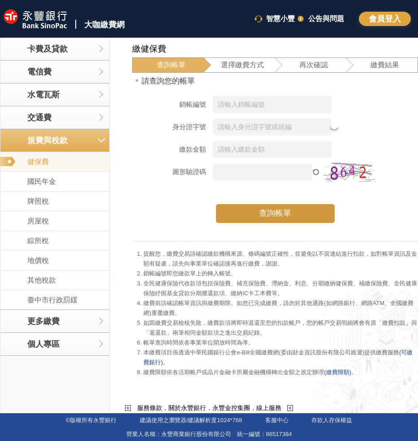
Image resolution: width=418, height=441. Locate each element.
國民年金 (41, 181)
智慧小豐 (280, 18)
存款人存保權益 (331, 420)
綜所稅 (38, 241)
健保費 (38, 162)
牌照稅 (38, 201)
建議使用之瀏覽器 (163, 420)
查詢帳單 (275, 213)
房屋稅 (38, 221)
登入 (385, 18)
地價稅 (38, 260)
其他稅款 (41, 280)
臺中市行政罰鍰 (52, 300)
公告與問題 (326, 18)
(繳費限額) (337, 372)
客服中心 (277, 420)
